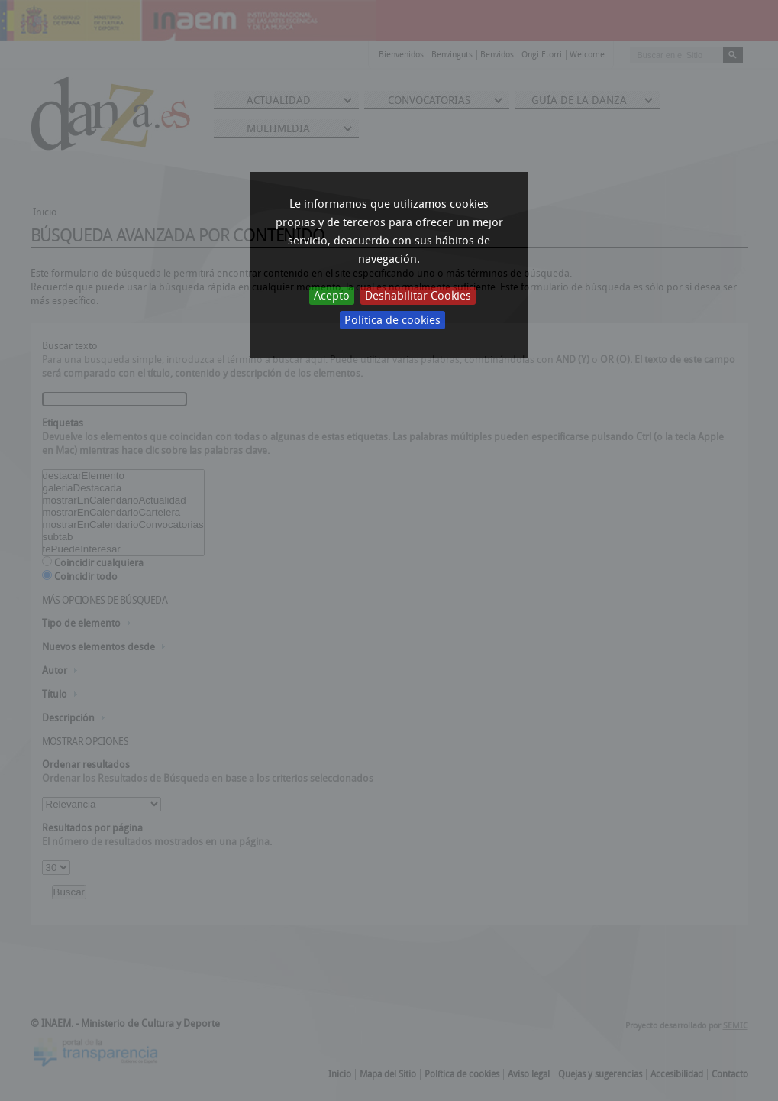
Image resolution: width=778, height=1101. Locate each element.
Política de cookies (392, 320)
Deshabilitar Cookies (418, 296)
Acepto (332, 296)
